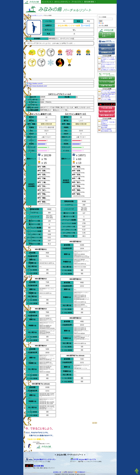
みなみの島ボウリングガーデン (40, 459)
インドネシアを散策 (107, 82)
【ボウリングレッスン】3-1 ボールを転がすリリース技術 (108, 64)
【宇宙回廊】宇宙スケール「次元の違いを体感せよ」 (108, 122)
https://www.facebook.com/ (37, 86)
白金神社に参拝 (106, 78)
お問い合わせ (68, 472)
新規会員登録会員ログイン (106, 35)
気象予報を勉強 (106, 85)
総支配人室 (57, 472)
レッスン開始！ (106, 45)
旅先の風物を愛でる (107, 112)
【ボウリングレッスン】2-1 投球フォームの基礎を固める (108, 59)
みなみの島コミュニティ (36, 15)
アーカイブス (76, 2)
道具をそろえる (106, 49)
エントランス (46, 2)
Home (27, 15)
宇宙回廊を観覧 (106, 108)
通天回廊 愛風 (89, 2)
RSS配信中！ (81, 472)
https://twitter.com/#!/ (35, 83)
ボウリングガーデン (61, 2)
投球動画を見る (106, 52)
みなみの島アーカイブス (83, 459)
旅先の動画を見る (107, 115)
